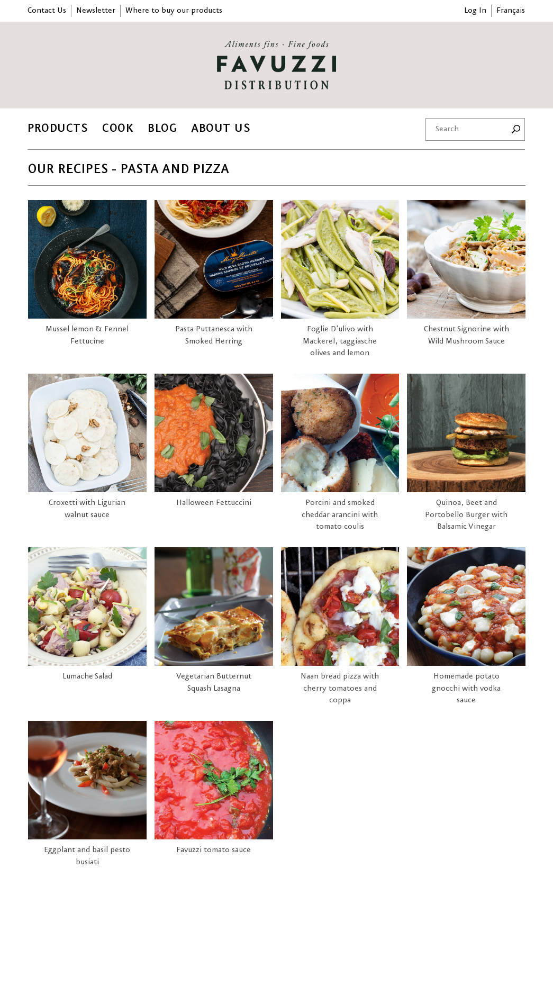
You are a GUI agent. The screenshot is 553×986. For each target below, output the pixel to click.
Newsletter (95, 10)
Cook (117, 128)
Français (510, 10)
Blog (162, 128)
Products (58, 128)
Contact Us (47, 10)
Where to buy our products (173, 10)
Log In (475, 10)
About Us (220, 128)
